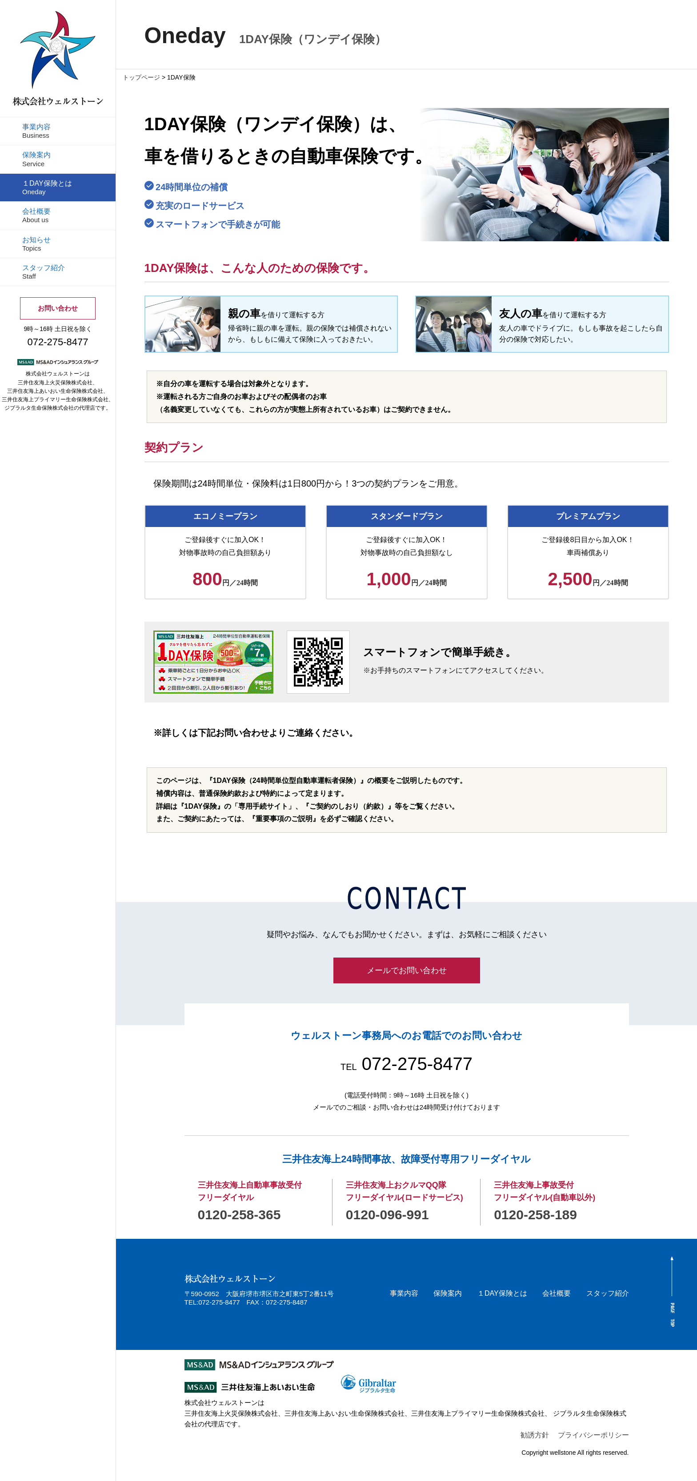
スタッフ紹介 (43, 272)
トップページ (141, 77)
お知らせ (36, 244)
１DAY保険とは (47, 188)
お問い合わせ (58, 308)
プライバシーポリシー (593, 1435)
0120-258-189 (535, 1214)
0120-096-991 (387, 1214)
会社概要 (36, 216)
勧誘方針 (535, 1435)
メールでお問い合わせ (407, 970)
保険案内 (36, 159)
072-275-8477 (406, 1064)
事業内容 (36, 131)
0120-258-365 (239, 1214)
